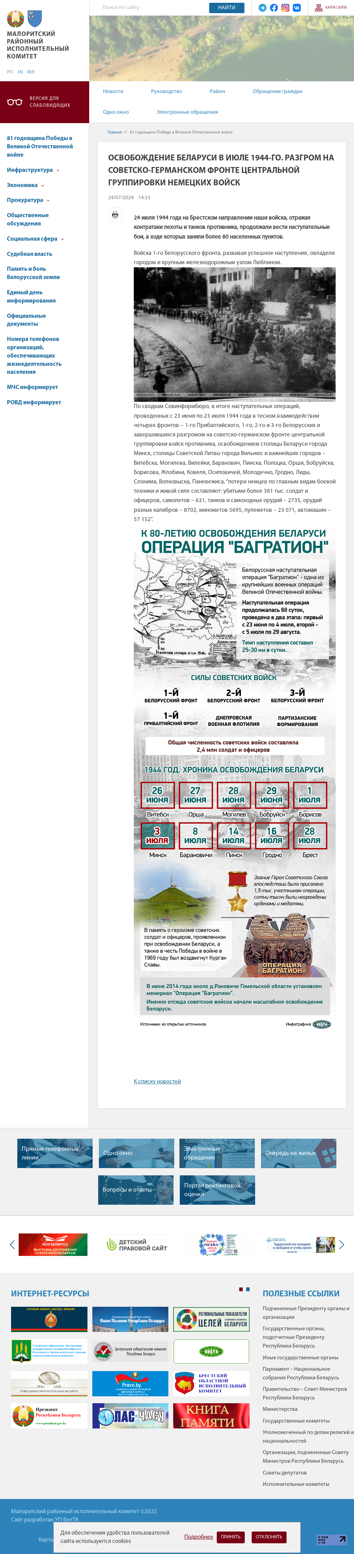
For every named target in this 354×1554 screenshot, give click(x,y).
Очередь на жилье (290, 1153)
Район (217, 91)
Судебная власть (29, 254)
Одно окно (116, 112)
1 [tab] (241, 1289)
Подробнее (198, 1537)
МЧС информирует (32, 387)
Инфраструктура (33, 170)
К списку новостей (157, 1082)
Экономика (25, 185)
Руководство (166, 91)
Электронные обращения (187, 112)
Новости (113, 91)
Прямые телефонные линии (50, 1153)
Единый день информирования (31, 297)
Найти (226, 8)
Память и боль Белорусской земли (33, 273)
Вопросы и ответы (127, 1190)
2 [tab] (248, 1289)
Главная (115, 132)
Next (340, 1245)
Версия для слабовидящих (50, 102)
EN (20, 72)
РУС (10, 72)
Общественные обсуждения (28, 220)
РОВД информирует (34, 403)
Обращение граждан (277, 91)
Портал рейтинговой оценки (212, 1190)
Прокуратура (28, 200)
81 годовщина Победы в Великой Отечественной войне (40, 147)
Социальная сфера (35, 239)
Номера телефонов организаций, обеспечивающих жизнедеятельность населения (34, 355)
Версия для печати (115, 214)
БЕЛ (30, 72)
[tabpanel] (130, 1371)
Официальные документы (26, 320)
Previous (14, 1245)
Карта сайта (336, 8)
